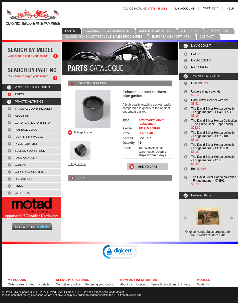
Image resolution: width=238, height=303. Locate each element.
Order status (16, 284)
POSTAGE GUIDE (26, 129)
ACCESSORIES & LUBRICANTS (107, 31)
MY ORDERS (200, 67)
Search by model (31, 52)
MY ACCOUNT (185, 8)
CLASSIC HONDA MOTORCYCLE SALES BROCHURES (103, 36)
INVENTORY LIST (26, 143)
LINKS (19, 185)
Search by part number (31, 73)
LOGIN (195, 54)
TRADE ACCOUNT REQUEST (34, 108)
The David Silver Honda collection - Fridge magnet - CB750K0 (213, 134)
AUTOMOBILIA (217, 31)
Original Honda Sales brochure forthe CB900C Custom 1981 (208, 233)
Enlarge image (83, 132)
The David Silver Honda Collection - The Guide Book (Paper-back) (214, 122)
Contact (141, 284)
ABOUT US (22, 115)
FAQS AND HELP (26, 157)
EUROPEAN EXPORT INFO (171, 36)
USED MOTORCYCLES (155, 31)
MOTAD (31, 207)
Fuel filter (197, 83)
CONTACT (207, 36)
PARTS (70, 31)
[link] (120, 252)
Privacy (185, 284)
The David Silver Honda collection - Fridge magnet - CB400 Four (213, 110)
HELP (230, 8)
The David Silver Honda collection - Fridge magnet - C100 (213, 158)
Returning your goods (99, 284)
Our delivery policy (68, 284)
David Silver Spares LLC (33, 17)
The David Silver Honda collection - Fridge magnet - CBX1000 (213, 146)
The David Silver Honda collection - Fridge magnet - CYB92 (213, 178)
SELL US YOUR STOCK (30, 150)
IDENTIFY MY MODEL (29, 136)
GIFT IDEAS (189, 31)
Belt (193, 169)
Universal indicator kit (205, 91)
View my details (39, 284)
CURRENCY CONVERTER (31, 171)
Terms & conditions (163, 284)
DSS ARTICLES (25, 178)
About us (126, 284)
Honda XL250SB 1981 (91, 83)
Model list (203, 284)
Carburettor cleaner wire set (209, 100)
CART (210, 8)
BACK (80, 178)
